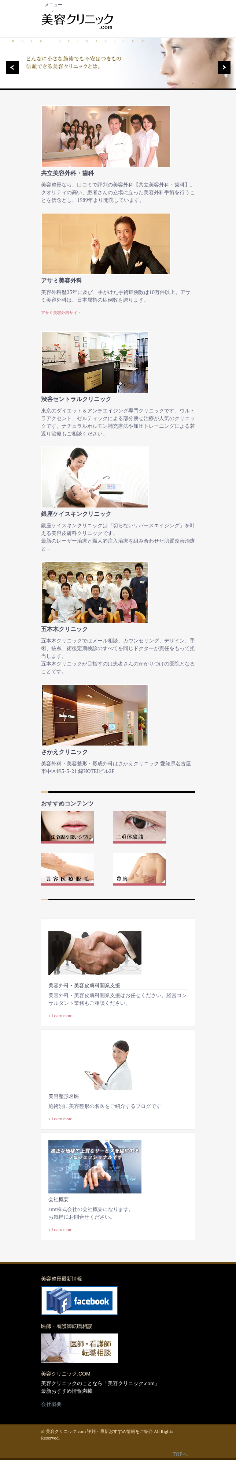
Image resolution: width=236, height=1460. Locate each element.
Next (226, 67)
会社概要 (51, 1403)
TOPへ (180, 1453)
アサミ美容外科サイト (61, 312)
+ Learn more (60, 1016)
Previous (9, 67)
